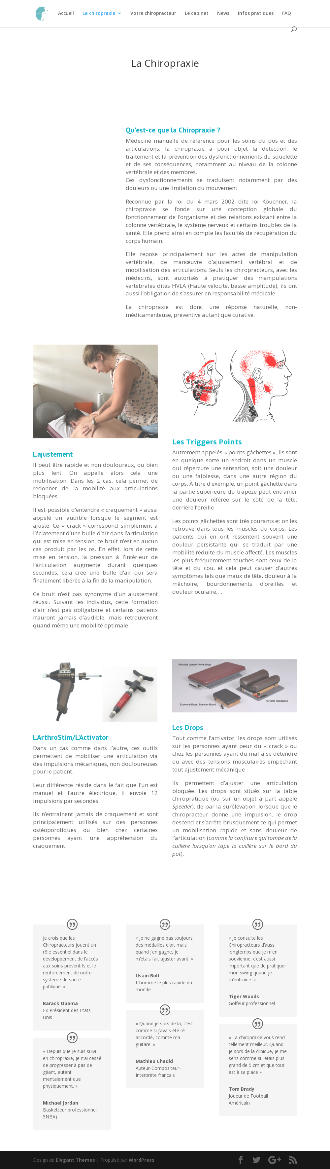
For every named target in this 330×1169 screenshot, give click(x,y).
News (223, 13)
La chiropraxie (98, 13)
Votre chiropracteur (153, 13)
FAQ (286, 13)
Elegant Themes (75, 1160)
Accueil (66, 13)
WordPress (141, 1160)
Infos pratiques (256, 13)
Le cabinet (197, 13)
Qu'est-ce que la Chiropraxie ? (173, 129)
